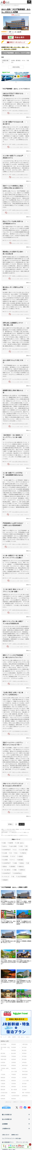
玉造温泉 (13, 1083)
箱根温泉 (13, 1092)
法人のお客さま (16, 1119)
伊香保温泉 (3, 1056)
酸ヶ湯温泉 (14, 1089)
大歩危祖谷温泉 (15, 1095)
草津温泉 (24, 1053)
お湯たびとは (8, 1101)
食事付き (22, 869)
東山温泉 (24, 1050)
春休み (21, 863)
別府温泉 (13, 1086)
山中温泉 (24, 1068)
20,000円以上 (17, 873)
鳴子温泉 (24, 1047)
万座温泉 (13, 1056)
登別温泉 (13, 1044)
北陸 (4, 843)
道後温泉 (13, 1080)
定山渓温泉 (3, 1044)
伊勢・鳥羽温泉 (26, 1092)
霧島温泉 (3, 1089)
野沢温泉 (24, 1059)
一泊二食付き (6, 869)
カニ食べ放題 (23, 849)
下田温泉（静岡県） (4, 1069)
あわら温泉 (12, 846)
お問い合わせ (5, 1135)
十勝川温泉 (25, 1044)
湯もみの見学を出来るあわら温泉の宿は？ (22, 423)
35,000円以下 (6, 873)
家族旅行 (5, 880)
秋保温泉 (13, 1050)
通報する (28, 117)
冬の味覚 (5, 856)
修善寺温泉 (25, 1065)
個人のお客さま (16, 1115)
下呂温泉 (3, 1074)
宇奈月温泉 (25, 1071)
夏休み (4, 866)
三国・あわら (19, 843)
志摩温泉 (3, 1095)
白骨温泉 (3, 1062)
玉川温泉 (24, 1089)
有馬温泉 (13, 1077)
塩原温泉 (13, 1059)
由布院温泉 (25, 1095)
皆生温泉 (24, 1083)
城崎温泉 (3, 1077)
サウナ (12, 856)
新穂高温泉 (25, 1074)
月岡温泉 (13, 1062)
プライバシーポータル (22, 1142)
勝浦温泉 (3, 1080)
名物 (15, 863)
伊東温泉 (13, 1065)
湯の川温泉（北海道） (5, 1048)
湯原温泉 (3, 1086)
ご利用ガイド (15, 1101)
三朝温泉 (3, 1083)
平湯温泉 (13, 1074)
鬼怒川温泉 (3, 1059)
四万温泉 (24, 1056)
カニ (15, 849)
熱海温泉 (3, 1098)
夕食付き (23, 853)
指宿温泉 (13, 1098)
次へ (22, 824)
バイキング (5, 876)
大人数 (4, 853)
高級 (14, 869)
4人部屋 (5, 859)
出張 (21, 846)
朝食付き (20, 866)
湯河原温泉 (3, 1065)
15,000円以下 (6, 863)
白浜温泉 (24, 1077)
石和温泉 (24, 1062)
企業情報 (16, 1124)
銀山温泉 (13, 1053)
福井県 (10, 843)
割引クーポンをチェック (16, 42)
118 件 (19, 32)
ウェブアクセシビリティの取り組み (11, 1138)
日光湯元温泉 (4, 1092)
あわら (4, 846)
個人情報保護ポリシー (8, 1142)
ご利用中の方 (16, 1129)
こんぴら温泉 (25, 1080)
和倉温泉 (13, 1068)
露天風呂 (20, 859)
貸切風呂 (12, 866)
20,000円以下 (6, 849)
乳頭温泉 (13, 1047)
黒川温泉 (24, 1086)
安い (16, 853)
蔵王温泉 (3, 1053)
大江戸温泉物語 (21, 876)
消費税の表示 (14, 1135)
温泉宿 (20, 856)
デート (12, 859)
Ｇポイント (22, 1101)
